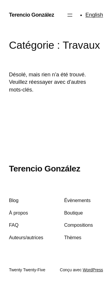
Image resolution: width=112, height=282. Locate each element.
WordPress (93, 269)
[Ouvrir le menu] (69, 15)
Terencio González (31, 15)
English (94, 15)
